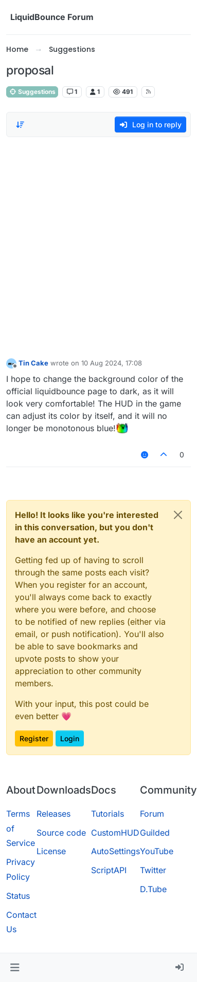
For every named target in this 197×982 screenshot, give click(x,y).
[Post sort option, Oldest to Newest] (20, 125)
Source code (61, 832)
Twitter (153, 870)
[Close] (178, 514)
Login (69, 738)
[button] (14, 967)
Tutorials (107, 813)
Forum (152, 813)
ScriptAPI (109, 870)
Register (34, 738)
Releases (53, 813)
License (51, 851)
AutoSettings (115, 851)
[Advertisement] (96, 244)
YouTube (156, 851)
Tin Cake (33, 363)
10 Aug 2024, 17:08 (111, 363)
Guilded (155, 832)
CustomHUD (115, 832)
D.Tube (153, 889)
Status (18, 896)
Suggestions (32, 91)
